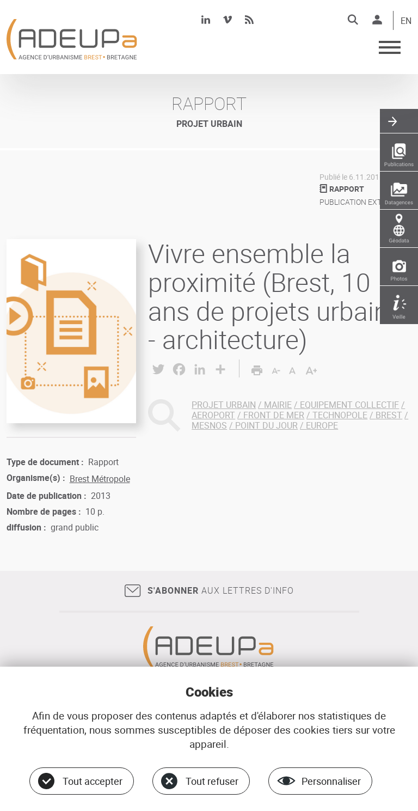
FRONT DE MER (273, 415)
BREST (389, 415)
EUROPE (322, 425)
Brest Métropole (100, 479)
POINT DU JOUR (266, 425)
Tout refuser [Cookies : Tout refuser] (212, 781)
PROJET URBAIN (224, 405)
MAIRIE (278, 405)
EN (406, 21)
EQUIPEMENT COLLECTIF (349, 405)
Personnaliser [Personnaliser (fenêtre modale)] (331, 781)
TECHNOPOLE (339, 415)
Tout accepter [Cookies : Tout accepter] (92, 781)
